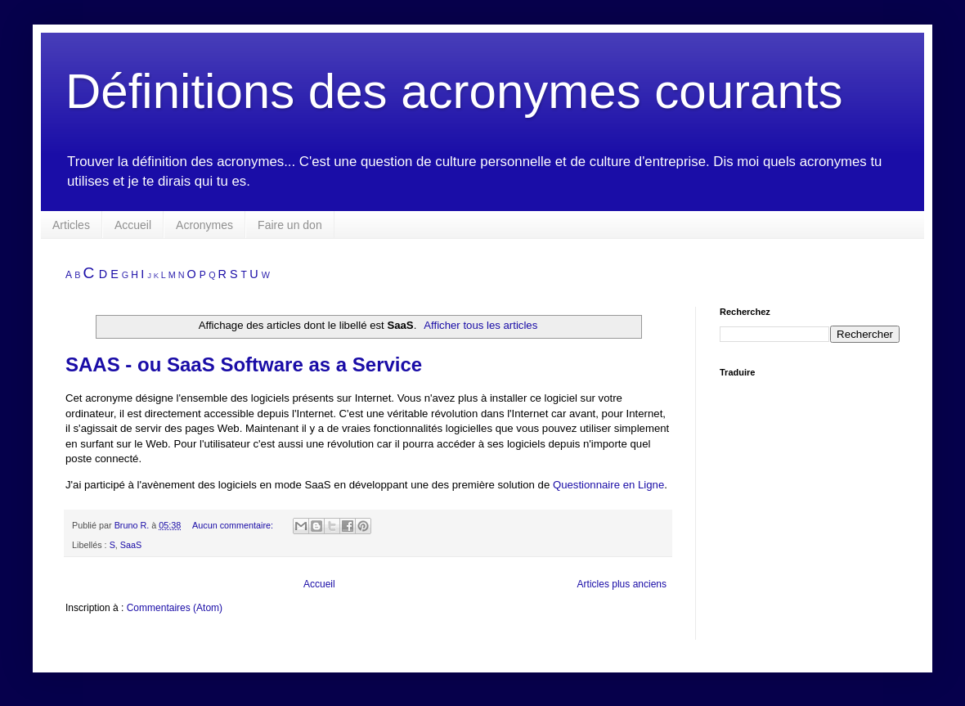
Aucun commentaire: (234, 525)
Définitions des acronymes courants (453, 91)
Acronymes (204, 225)
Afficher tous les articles (480, 325)
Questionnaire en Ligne (608, 485)
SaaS (130, 545)
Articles (71, 225)
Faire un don (290, 225)
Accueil (132, 225)
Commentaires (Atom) (174, 608)
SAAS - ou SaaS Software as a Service (243, 364)
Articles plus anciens (622, 584)
